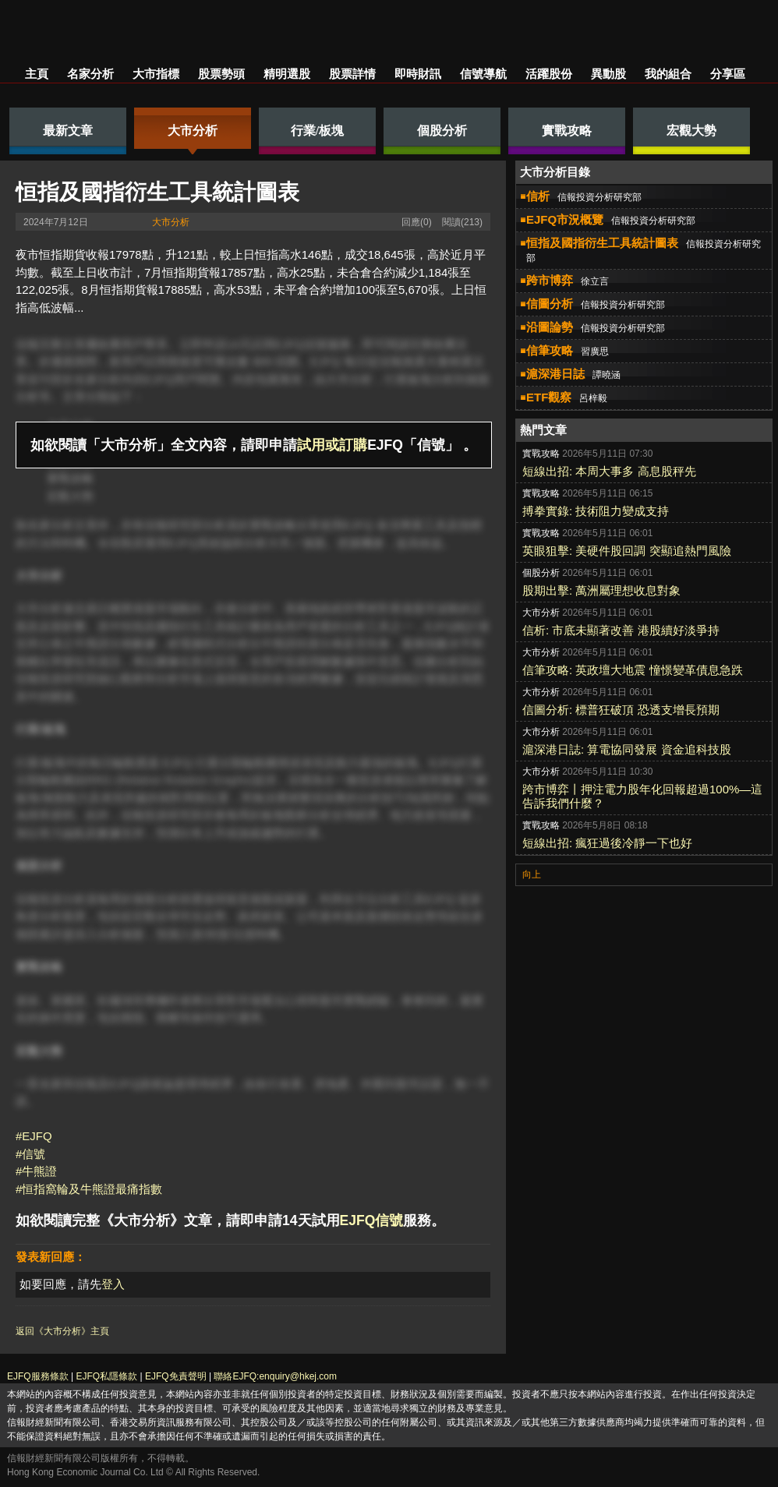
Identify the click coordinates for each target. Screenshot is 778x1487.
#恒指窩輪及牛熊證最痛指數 (89, 1189)
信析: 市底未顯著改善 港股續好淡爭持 (621, 630)
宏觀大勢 (70, 496)
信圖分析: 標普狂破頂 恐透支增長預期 (621, 709)
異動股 (608, 73)
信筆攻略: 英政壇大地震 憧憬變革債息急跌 (632, 669)
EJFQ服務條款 (38, 1376)
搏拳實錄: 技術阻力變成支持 (595, 510)
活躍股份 (548, 73)
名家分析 (90, 73)
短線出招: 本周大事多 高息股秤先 (609, 471)
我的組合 (668, 73)
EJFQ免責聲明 (176, 1376)
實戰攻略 (70, 478)
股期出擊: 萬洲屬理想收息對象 (601, 590)
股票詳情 (352, 73)
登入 (113, 1284)
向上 (531, 874)
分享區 (727, 73)
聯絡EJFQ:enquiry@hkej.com (275, 1376)
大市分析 (170, 222)
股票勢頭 (221, 73)
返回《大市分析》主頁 (62, 1331)
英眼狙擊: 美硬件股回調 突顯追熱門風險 (626, 550)
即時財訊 (417, 73)
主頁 (36, 73)
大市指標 (156, 73)
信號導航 (483, 73)
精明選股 (286, 73)
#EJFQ (34, 1136)
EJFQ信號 (372, 1220)
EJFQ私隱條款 (106, 1376)
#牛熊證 (36, 1171)
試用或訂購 (332, 445)
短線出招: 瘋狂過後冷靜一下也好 (607, 842)
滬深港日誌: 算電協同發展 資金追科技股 (626, 749)
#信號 (30, 1153)
